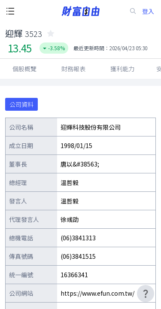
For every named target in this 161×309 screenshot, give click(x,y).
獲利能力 (122, 68)
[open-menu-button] (10, 11)
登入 (148, 11)
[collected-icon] (51, 33)
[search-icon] (133, 11)
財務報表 (73, 68)
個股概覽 (24, 68)
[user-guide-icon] (145, 293)
